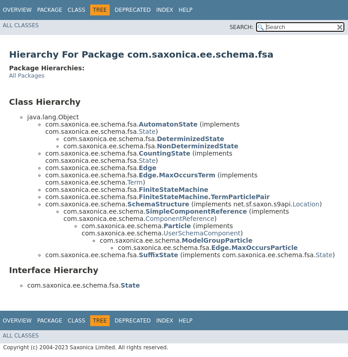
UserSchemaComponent (202, 233)
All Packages (26, 75)
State (147, 131)
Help (186, 10)
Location (306, 204)
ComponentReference (179, 218)
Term (135, 182)
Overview (17, 10)
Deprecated (133, 10)
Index (165, 10)
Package (49, 10)
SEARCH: (242, 27)
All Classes (21, 25)
